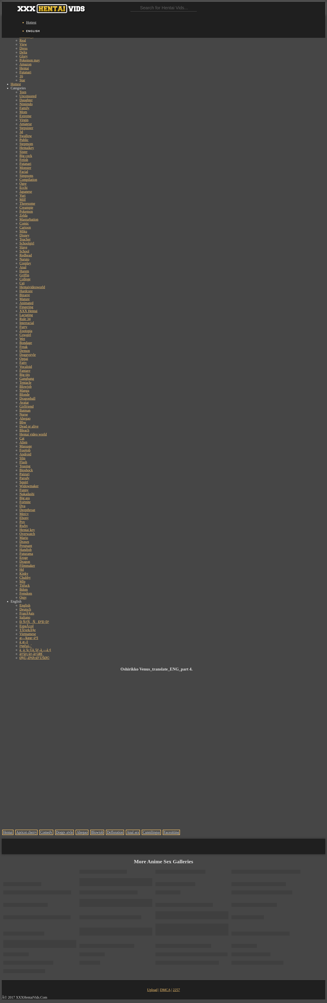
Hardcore (26, 291)
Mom (23, 112)
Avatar (24, 402)
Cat (21, 438)
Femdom (25, 593)
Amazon (25, 64)
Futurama (26, 554)
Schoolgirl (26, 243)
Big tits (24, 374)
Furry (23, 327)
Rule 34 (25, 319)
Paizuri (24, 474)
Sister (23, 152)
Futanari (25, 72)
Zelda (23, 215)
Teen (22, 92)
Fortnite (25, 502)
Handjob (25, 550)
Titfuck (24, 585)
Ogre (23, 183)
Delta (23, 52)
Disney (24, 235)
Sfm (22, 458)
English (24, 605)
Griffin (24, 275)
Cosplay (25, 263)
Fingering (26, 307)
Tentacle (25, 382)
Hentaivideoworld (32, 287)
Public (24, 140)
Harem (24, 271)
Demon (24, 351)
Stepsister (26, 128)
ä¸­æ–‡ (23, 642)
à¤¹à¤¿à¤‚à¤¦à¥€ (30, 654)
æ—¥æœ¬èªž (28, 638)
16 (21, 76)
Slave (23, 247)
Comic (24, 223)
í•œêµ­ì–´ (25, 646)
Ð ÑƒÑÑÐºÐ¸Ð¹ (34, 622)
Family (24, 108)
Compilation (28, 179)
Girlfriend (26, 406)
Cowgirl (25, 335)
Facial (23, 172)
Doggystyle (27, 355)
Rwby (23, 526)
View (23, 44)
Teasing (25, 466)
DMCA (165, 990)
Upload (152, 990)
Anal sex (133, 832)
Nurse (23, 414)
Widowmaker (28, 486)
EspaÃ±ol (26, 626)
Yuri (22, 195)
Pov (22, 522)
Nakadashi (26, 494)
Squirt (23, 482)
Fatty (23, 363)
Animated (26, 303)
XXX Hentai (28, 311)
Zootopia (25, 331)
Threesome (27, 203)
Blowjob (25, 386)
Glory (23, 56)
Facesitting (171, 832)
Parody (24, 478)
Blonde (24, 394)
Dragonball (27, 398)
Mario (23, 538)
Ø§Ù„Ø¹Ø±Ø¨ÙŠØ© (34, 658)
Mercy (24, 514)
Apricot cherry (26, 832)
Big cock (25, 156)
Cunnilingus (151, 832)
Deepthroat (27, 510)
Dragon (24, 562)
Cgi (22, 283)
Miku (23, 231)
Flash (23, 462)
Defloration (115, 832)
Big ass (24, 498)
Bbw (22, 422)
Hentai (24, 68)
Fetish (23, 160)
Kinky (23, 573)
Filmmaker (27, 565)
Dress (23, 48)
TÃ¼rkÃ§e (27, 630)
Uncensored (27, 96)
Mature (24, 299)
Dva (22, 506)
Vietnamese (27, 634)
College (25, 279)
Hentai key (27, 530)
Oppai (23, 359)
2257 (176, 990)
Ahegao (25, 418)
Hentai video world (33, 434)
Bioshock (26, 470)
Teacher (25, 239)
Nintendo (26, 104)
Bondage (25, 343)
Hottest (31, 22)
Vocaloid (25, 367)
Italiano (24, 617)
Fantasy (25, 371)
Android (25, 454)
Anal (22, 267)
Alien (23, 442)
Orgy (23, 597)
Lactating (26, 315)
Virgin (24, 120)
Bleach (24, 430)
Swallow (25, 136)
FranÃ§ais (26, 613)
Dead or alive (28, 426)
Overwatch (27, 534)
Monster (25, 168)
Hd (21, 569)
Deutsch (25, 609)
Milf (22, 199)
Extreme (25, 116)
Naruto (24, 259)
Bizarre (24, 295)
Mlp (22, 581)
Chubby (25, 577)
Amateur (25, 124)
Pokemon (26, 211)
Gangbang (26, 378)
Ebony (24, 518)
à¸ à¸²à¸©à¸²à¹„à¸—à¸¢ (35, 650)
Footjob (25, 450)
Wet (22, 339)
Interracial (26, 323)
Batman (25, 410)
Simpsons (26, 176)
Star (22, 80)
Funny (24, 490)
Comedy (46, 832)
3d (21, 132)
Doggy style (64, 832)
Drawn (24, 542)
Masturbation (28, 219)
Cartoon (25, 227)
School (24, 251)
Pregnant (25, 546)
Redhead (25, 255)
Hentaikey (26, 148)
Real (22, 40)
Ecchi (23, 187)
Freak (23, 347)
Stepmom (26, 144)
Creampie (26, 207)
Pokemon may (29, 60)
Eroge (23, 558)
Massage (25, 446)
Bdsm (23, 589)
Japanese (25, 191)
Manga (24, 390)
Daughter (26, 100)
